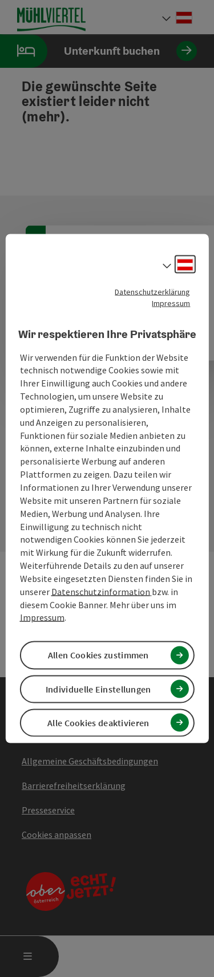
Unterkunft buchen (98, 51)
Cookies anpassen (56, 834)
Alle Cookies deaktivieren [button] (98, 722)
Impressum (171, 303)
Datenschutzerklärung (152, 292)
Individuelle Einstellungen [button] (98, 688)
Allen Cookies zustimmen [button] (98, 655)
